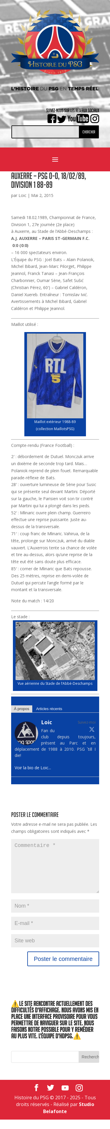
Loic (22, 195)
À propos (21, 709)
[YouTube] (65, 1097)
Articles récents (49, 709)
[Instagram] (79, 1097)
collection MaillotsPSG (55, 428)
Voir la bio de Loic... (33, 767)
